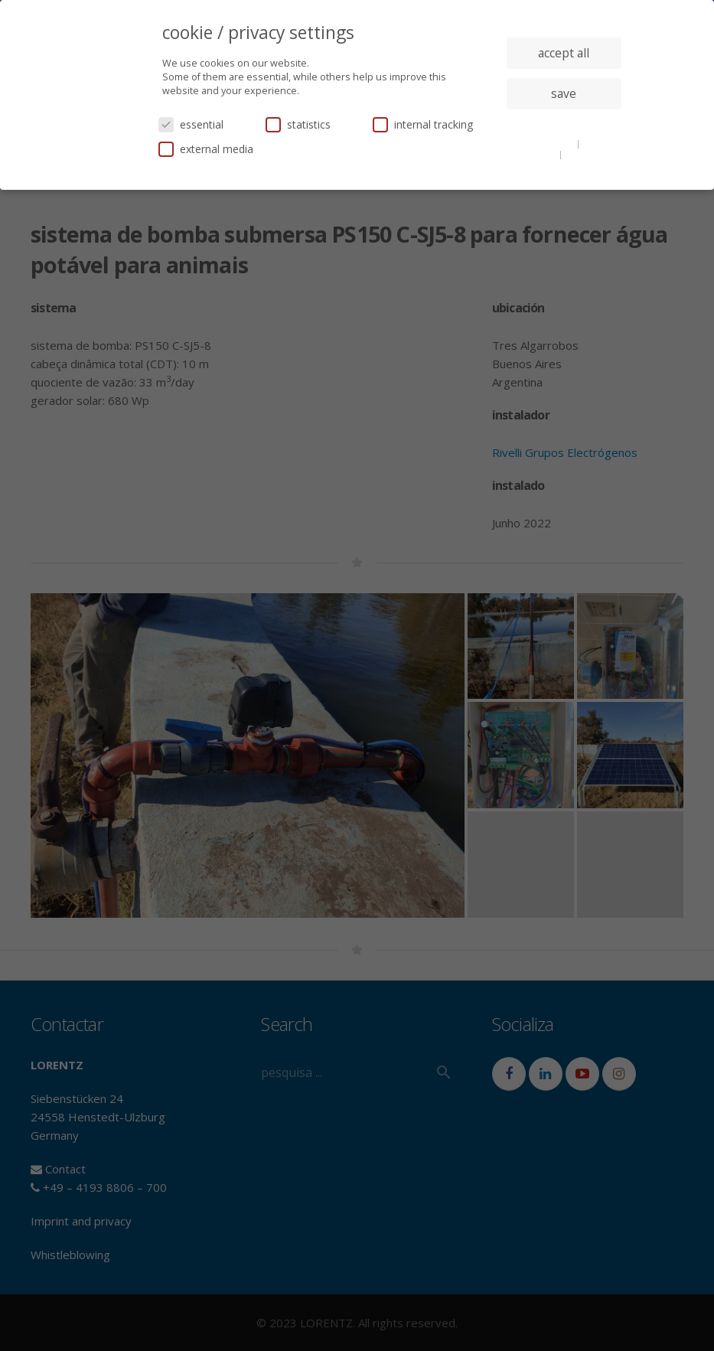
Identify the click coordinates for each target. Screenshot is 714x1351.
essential (190, 124)
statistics (298, 124)
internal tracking (423, 124)
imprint (581, 153)
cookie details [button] (546, 143)
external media (205, 149)
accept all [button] (563, 52)
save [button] (563, 93)
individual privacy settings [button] (563, 124)
